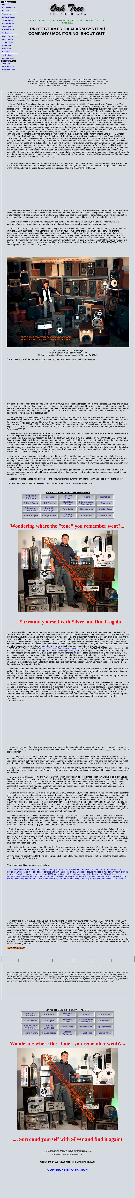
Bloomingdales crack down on (61, 648)
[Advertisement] (67, 58)
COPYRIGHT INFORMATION (67, 1169)
